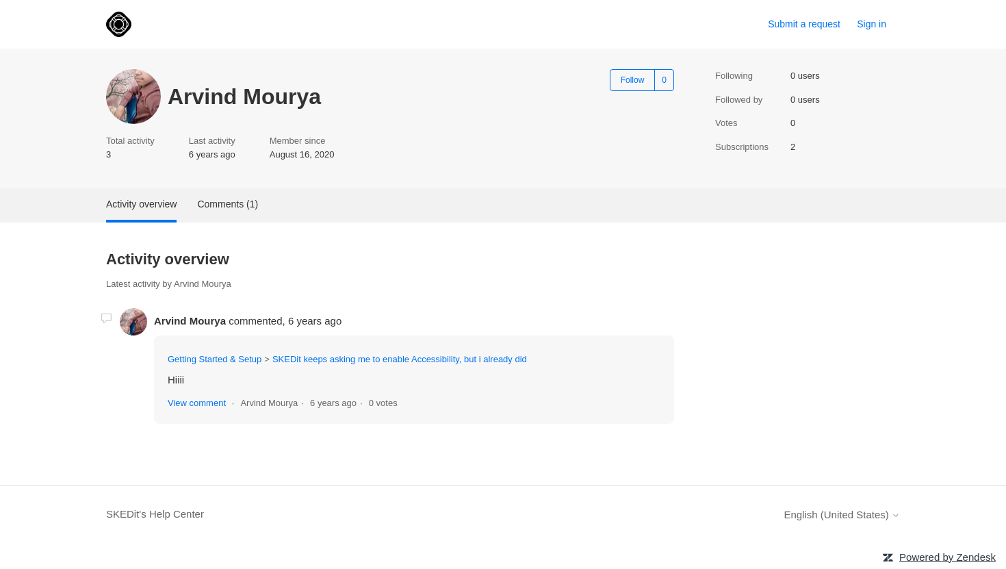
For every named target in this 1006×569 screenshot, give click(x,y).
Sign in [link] (871, 23)
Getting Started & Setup (214, 359)
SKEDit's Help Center (155, 514)
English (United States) (842, 514)
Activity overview (141, 204)
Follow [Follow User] (633, 80)
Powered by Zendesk (947, 557)
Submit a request (804, 23)
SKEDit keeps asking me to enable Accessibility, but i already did (399, 359)
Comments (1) (227, 204)
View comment (197, 403)
